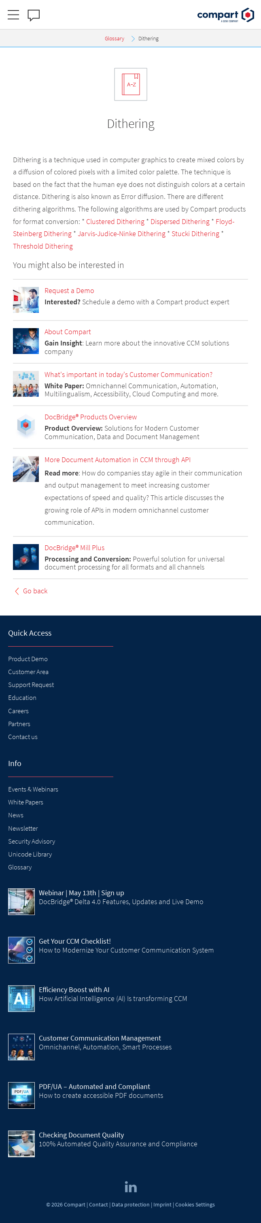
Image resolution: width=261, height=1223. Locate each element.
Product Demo (28, 658)
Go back (35, 590)
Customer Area (28, 671)
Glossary (20, 867)
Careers (18, 710)
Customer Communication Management (100, 1038)
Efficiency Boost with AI (74, 989)
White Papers (25, 802)
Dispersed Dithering (180, 221)
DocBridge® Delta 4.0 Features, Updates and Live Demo (121, 901)
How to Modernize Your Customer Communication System (126, 950)
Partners (19, 723)
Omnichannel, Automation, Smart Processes (105, 1046)
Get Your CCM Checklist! (75, 941)
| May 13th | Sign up (81, 892)
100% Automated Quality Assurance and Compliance (118, 1143)
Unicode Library (30, 854)
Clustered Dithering (115, 221)
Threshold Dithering (43, 246)
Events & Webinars (33, 789)
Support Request (31, 684)
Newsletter (23, 828)
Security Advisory (31, 841)
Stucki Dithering (195, 233)
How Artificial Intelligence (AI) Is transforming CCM (113, 998)
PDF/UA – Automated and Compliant (94, 1086)
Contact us (23, 736)
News (15, 814)
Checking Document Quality (81, 1134)
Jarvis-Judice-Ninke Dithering (122, 233)
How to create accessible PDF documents (101, 1095)
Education (22, 697)
